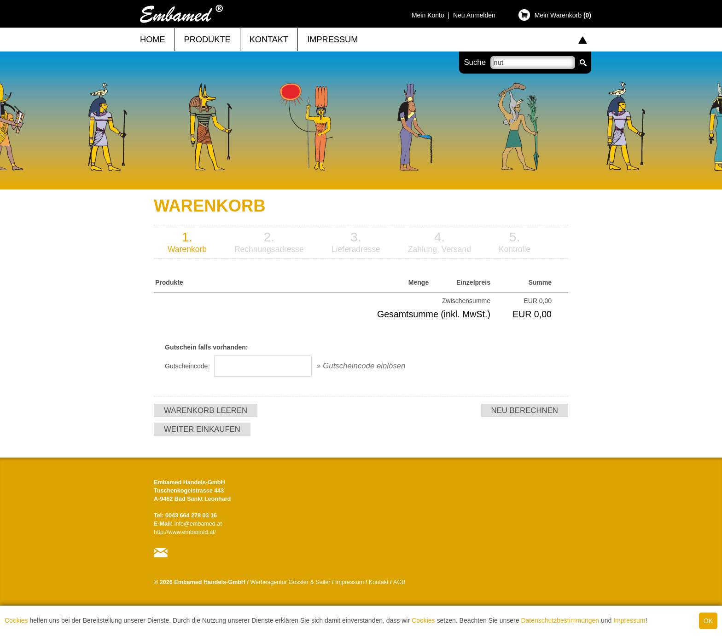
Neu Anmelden (474, 15)
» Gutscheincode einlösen (360, 365)
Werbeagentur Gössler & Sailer (290, 582)
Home (152, 39)
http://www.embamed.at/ (185, 532)
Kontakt (269, 39)
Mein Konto (428, 15)
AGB (399, 582)
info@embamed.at (198, 524)
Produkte (207, 39)
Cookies (16, 620)
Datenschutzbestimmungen (560, 620)
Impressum (629, 620)
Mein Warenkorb (563, 15)
